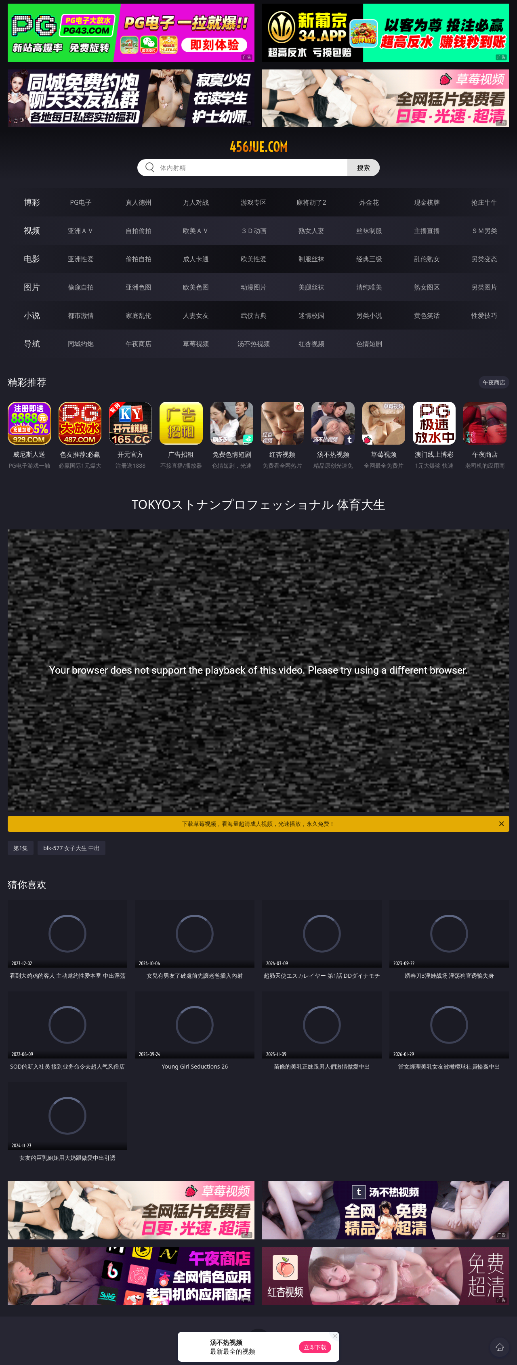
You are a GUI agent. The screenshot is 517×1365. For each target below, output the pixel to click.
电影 (32, 258)
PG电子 (80, 202)
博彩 (32, 202)
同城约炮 (81, 343)
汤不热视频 (253, 343)
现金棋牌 (427, 202)
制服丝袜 (311, 258)
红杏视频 (311, 343)
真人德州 (138, 202)
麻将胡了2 (311, 202)
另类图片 (484, 287)
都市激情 (81, 315)
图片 (32, 286)
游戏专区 (254, 202)
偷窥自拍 (81, 287)
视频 (32, 230)
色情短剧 (369, 343)
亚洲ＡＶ (81, 230)
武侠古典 (254, 315)
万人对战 (196, 202)
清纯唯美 (369, 287)
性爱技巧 (484, 315)
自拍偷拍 (138, 230)
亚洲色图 (138, 287)
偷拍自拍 (138, 258)
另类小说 (369, 315)
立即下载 (315, 1347)
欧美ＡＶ (196, 230)
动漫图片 (254, 287)
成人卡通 (196, 258)
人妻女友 (196, 315)
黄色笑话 (427, 315)
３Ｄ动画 (254, 230)
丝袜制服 (369, 230)
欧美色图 (196, 287)
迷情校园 (311, 315)
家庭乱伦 (138, 315)
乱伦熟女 (427, 258)
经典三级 (369, 258)
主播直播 (427, 230)
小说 (32, 315)
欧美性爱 (254, 258)
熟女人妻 (311, 230)
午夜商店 (138, 343)
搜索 (363, 167)
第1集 (20, 848)
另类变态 (484, 258)
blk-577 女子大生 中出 (71, 848)
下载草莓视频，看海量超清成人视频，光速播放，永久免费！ (343, 824)
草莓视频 (196, 343)
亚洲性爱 (81, 258)
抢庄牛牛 (484, 202)
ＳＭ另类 (484, 230)
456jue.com (258, 147)
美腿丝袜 (311, 287)
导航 (32, 343)
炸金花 (369, 202)
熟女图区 (427, 287)
